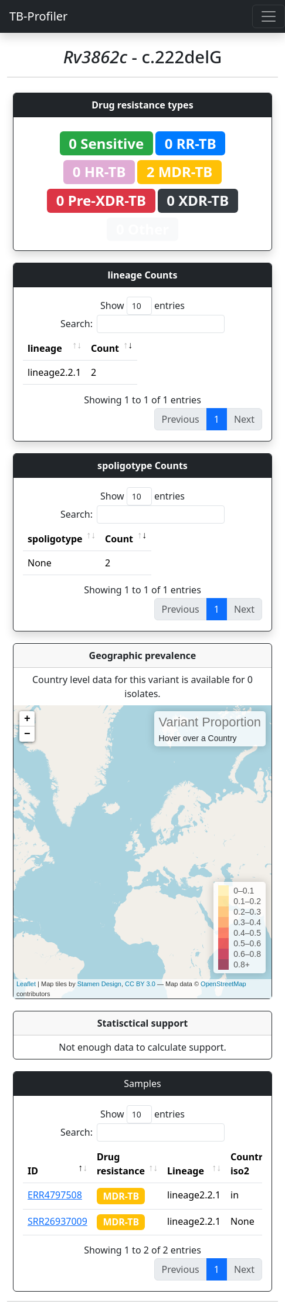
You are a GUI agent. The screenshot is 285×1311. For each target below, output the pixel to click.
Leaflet (26, 983)
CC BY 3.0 (140, 983)
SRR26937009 (57, 1221)
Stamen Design (99, 983)
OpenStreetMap (223, 983)
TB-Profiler (38, 16)
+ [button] (27, 719)
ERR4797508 (55, 1194)
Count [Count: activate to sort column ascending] (105, 348)
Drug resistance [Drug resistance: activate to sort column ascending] (121, 1163)
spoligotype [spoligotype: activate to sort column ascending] (55, 538)
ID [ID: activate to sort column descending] (33, 1170)
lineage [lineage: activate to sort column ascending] (45, 348)
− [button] (27, 734)
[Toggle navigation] (268, 16)
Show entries (142, 306)
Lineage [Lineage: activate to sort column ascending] (185, 1170)
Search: (142, 324)
